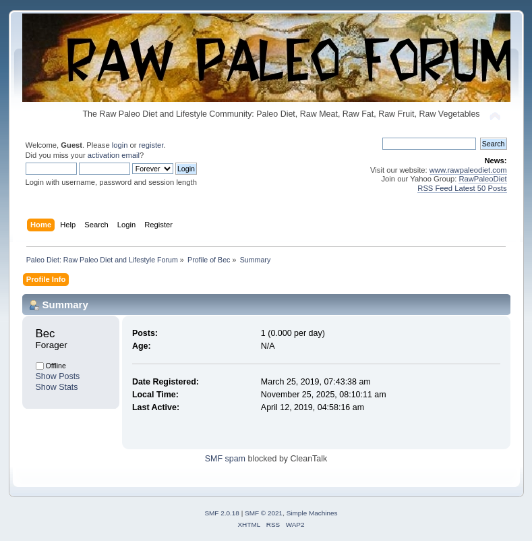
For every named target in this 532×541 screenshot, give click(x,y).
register (151, 145)
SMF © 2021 (264, 513)
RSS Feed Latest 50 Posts (461, 188)
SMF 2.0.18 (221, 513)
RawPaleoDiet (482, 179)
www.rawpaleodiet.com (468, 170)
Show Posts (58, 376)
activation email (114, 155)
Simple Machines (312, 513)
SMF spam (225, 458)
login (120, 145)
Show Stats (57, 387)
